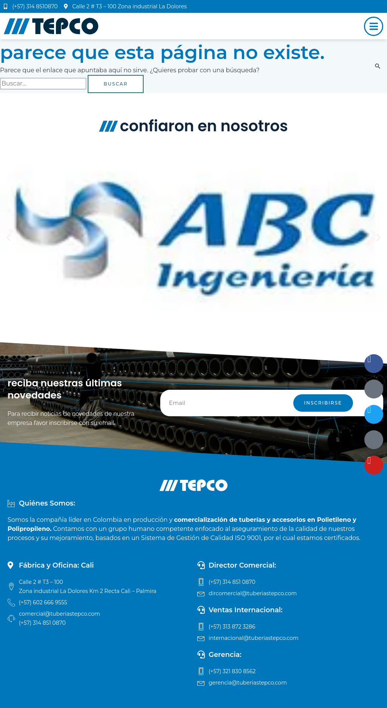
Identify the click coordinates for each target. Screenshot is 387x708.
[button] (8, 237)
